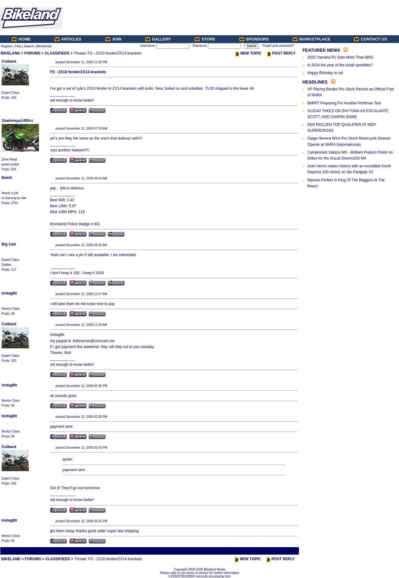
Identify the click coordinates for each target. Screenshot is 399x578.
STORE (205, 39)
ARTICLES (68, 39)
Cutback (9, 61)
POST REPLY (281, 53)
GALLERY (158, 39)
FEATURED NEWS (321, 50)
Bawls (7, 177)
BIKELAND (10, 53)
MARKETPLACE (311, 39)
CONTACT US (370, 39)
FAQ (18, 46)
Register (6, 46)
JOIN (113, 39)
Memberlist (43, 46)
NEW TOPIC (248, 53)
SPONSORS (254, 39)
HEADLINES (315, 81)
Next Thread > (287, 550)
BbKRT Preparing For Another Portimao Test (344, 103)
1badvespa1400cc (17, 120)
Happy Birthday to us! (325, 73)
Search (29, 46)
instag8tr (9, 293)
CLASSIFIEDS (57, 53)
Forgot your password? (278, 45)
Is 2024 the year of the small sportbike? (340, 65)
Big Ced (9, 244)
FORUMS (32, 53)
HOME (21, 39)
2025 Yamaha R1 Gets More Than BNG (340, 57)
